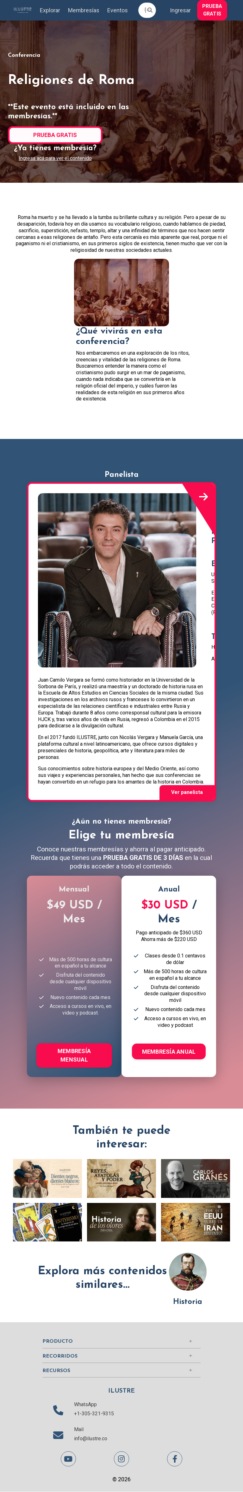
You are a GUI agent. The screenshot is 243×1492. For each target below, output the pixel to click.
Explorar (50, 10)
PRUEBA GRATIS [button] (212, 10)
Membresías (83, 10)
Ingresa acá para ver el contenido (55, 159)
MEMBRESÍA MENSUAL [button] (74, 1055)
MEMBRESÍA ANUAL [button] (169, 1051)
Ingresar (180, 10)
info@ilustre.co (90, 1439)
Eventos (117, 10)
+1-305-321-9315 (94, 1414)
